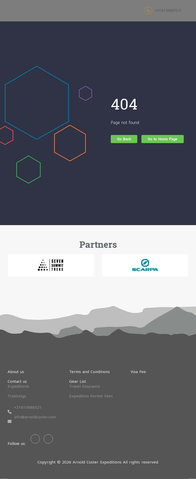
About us (16, 371)
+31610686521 (163, 10)
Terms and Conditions (89, 371)
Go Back (124, 139)
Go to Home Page (162, 139)
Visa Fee (138, 371)
